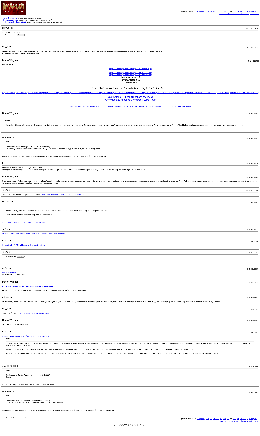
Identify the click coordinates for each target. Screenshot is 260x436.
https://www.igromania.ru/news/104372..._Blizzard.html (23, 222)
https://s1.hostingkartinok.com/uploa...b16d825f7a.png (130, 73)
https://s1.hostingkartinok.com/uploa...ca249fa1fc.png (238, 93)
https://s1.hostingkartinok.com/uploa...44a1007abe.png (195, 93)
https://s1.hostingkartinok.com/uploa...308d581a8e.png (23, 93)
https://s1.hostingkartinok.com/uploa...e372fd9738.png (152, 93)
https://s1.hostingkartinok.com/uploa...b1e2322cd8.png (109, 93)
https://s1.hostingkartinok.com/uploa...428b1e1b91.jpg (130, 69)
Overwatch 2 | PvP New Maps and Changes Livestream (24, 245)
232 (224, 11)
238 (244, 11)
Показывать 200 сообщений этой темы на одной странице (239, 14)
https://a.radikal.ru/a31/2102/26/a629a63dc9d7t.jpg (130, 106)
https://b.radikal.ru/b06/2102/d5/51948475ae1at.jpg (170, 106)
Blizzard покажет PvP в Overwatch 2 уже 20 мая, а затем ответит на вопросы (33, 234)
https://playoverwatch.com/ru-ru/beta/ (34, 313)
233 (228, 11)
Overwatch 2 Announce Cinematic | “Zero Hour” (130, 99)
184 (211, 11)
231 (221, 11)
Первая (200, 11)
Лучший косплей (9, 273)
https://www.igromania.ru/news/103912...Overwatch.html (64, 195)
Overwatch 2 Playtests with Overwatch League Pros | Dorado (27, 286)
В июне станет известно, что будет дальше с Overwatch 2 (25, 336)
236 (238, 11)
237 (241, 11)
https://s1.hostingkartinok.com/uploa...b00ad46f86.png (130, 75)
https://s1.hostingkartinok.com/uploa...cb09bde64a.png (66, 93)
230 (217, 11)
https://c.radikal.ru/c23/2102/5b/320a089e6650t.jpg (90, 106)
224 (214, 11)
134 (207, 11)
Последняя (253, 11)
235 (234, 11)
